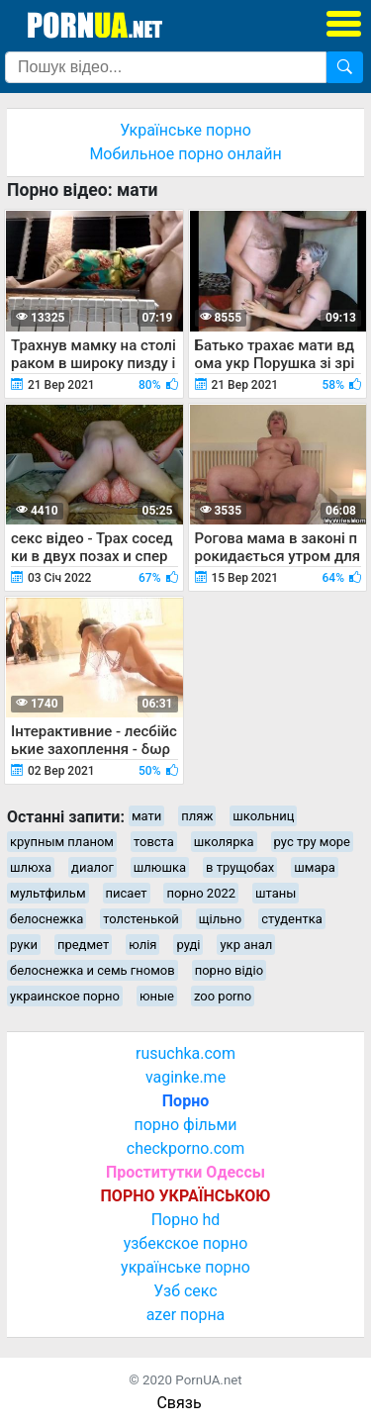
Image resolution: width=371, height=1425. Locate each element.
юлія (142, 944)
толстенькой (141, 918)
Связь (178, 1402)
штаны (275, 893)
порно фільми (185, 1124)
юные (156, 996)
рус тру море (312, 841)
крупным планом (62, 841)
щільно (220, 918)
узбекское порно (186, 1243)
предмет (83, 944)
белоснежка (46, 918)
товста (154, 841)
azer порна (186, 1314)
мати (146, 815)
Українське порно (185, 130)
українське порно (185, 1267)
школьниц (263, 815)
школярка (224, 841)
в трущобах (240, 867)
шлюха (30, 867)
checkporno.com (185, 1148)
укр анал (246, 944)
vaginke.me (185, 1077)
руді (188, 944)
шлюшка (160, 867)
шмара (314, 867)
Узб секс (185, 1291)
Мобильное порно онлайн (185, 153)
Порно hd (186, 1219)
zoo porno (222, 996)
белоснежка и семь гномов (92, 970)
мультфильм (48, 893)
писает (126, 893)
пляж (197, 815)
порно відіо (229, 970)
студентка (292, 918)
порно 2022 (200, 893)
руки (24, 944)
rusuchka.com (185, 1053)
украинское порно (65, 996)
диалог (92, 867)
